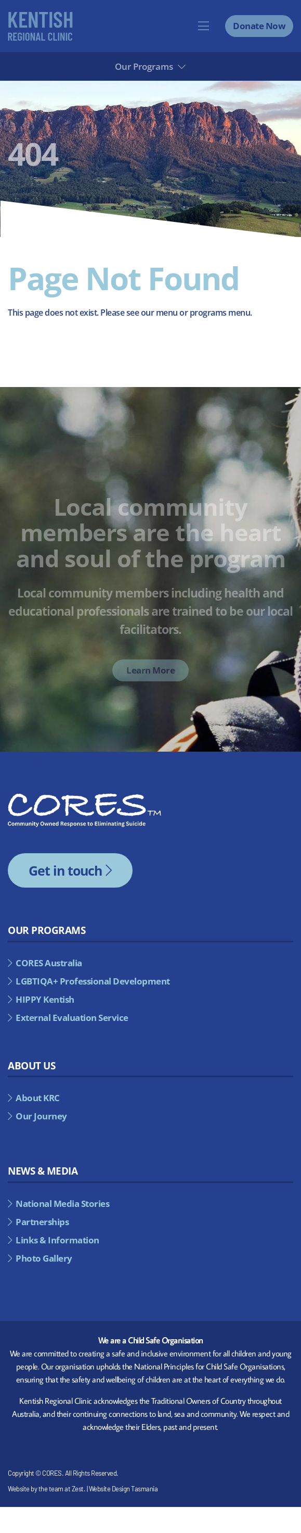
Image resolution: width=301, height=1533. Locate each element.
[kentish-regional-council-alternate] (40, 15)
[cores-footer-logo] (84, 797)
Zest (78, 1489)
